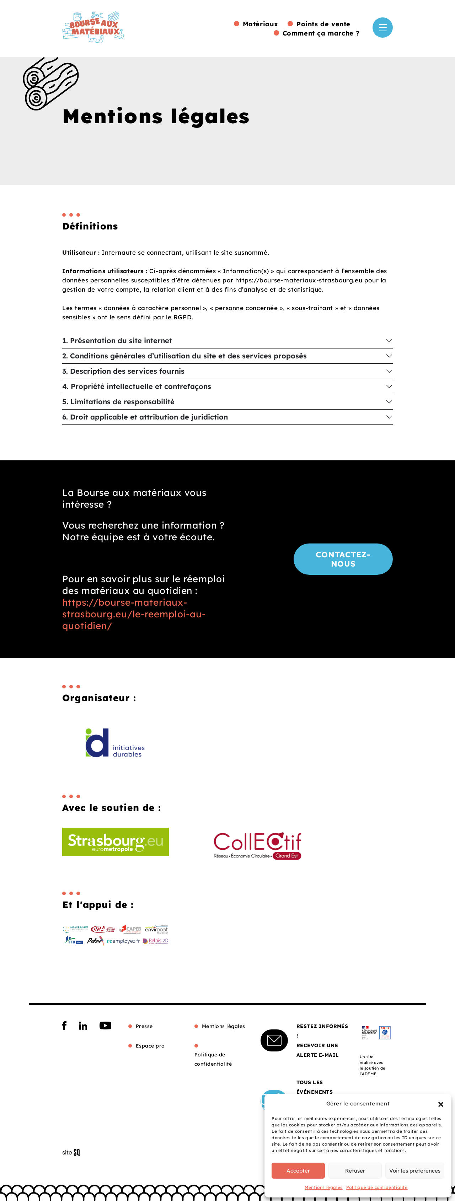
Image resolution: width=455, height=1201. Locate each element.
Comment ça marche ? (321, 33)
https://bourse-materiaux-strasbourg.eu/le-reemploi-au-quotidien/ (134, 614)
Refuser (355, 1170)
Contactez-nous (343, 559)
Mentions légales (324, 1187)
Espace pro (150, 1046)
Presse (144, 1026)
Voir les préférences (414, 1170)
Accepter (298, 1170)
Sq (73, 1152)
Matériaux (260, 24)
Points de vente (323, 24)
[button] (440, 1103)
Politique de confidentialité (377, 1187)
